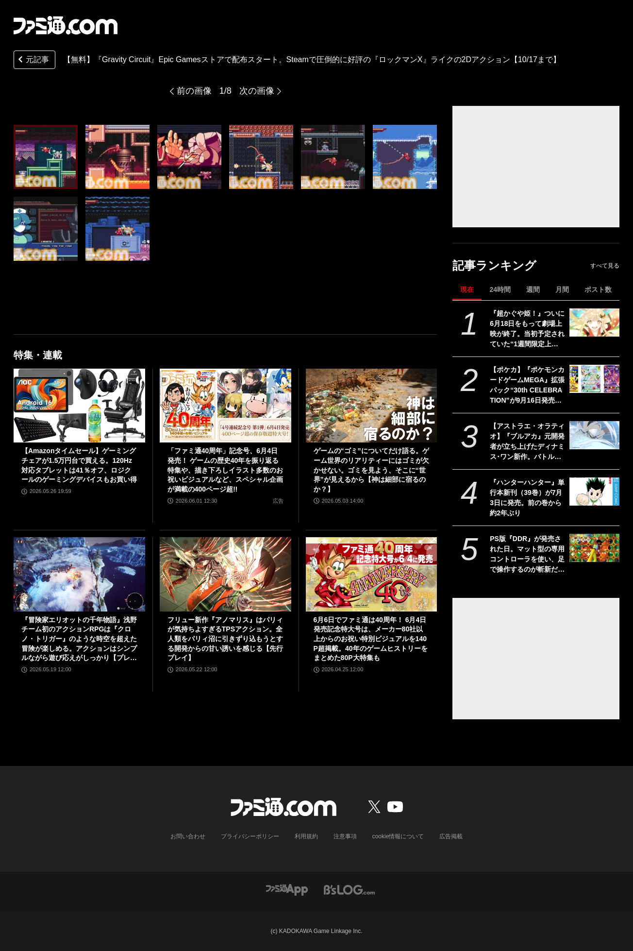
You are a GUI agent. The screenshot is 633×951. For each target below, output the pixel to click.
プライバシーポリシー (250, 836)
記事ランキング (494, 265)
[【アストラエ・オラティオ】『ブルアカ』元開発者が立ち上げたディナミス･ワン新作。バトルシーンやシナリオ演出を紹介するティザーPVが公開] (594, 435)
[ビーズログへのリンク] (349, 889)
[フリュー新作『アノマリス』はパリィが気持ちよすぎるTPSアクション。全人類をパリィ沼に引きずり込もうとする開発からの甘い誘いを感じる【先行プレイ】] (225, 574)
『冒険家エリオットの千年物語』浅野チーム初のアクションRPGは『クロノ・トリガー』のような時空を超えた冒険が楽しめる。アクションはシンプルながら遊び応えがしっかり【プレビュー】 (79, 639)
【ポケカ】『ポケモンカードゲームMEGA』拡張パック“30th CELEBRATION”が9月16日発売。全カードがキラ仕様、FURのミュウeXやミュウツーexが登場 (527, 386)
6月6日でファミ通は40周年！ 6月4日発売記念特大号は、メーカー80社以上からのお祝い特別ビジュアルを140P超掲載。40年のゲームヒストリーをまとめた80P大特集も (371, 639)
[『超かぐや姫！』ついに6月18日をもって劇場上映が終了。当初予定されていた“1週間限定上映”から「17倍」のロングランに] (594, 322)
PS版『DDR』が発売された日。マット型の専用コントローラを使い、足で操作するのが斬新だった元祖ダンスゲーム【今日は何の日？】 (527, 555)
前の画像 (194, 91)
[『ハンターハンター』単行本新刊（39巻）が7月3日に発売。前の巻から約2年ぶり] (594, 491)
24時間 (500, 289)
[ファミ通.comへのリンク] (65, 25)
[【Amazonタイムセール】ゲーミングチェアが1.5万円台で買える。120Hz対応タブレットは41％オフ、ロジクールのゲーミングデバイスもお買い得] (79, 405)
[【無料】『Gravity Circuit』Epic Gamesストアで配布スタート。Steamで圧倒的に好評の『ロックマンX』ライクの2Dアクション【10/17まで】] (46, 157)
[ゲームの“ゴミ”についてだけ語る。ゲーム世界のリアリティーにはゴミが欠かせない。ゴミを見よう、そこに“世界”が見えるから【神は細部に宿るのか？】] (371, 405)
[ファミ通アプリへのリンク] (287, 889)
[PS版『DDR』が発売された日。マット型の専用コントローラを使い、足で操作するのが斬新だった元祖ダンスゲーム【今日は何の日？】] (594, 548)
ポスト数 (598, 289)
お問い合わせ (187, 836)
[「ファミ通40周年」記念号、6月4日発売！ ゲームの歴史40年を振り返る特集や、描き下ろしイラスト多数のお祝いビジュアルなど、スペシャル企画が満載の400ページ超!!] (225, 405)
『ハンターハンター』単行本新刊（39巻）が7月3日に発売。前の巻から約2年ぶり (527, 497)
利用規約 (306, 836)
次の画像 (256, 91)
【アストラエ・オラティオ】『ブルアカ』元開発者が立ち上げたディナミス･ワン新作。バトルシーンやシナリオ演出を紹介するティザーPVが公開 (527, 442)
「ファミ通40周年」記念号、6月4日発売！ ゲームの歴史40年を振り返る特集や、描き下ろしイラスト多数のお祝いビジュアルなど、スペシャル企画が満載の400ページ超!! (225, 469)
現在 (467, 289)
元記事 (32, 60)
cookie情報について (398, 836)
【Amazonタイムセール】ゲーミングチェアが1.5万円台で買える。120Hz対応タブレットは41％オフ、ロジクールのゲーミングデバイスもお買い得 (79, 465)
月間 (562, 289)
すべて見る (604, 265)
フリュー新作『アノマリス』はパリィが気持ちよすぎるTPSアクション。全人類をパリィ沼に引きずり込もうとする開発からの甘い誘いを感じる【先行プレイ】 (225, 639)
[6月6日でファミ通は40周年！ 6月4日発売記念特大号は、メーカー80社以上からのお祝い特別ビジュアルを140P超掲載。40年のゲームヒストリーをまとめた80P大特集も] (371, 574)
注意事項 (345, 836)
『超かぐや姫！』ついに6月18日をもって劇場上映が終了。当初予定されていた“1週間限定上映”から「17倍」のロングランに (527, 329)
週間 (533, 289)
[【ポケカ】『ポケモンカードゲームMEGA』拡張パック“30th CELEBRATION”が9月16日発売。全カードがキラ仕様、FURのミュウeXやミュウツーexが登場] (594, 379)
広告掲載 (451, 836)
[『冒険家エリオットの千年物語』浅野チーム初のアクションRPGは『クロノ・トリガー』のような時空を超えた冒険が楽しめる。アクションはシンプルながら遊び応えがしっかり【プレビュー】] (79, 574)
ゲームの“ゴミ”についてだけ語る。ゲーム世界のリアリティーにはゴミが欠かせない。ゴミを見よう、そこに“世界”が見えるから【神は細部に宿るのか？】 (371, 469)
